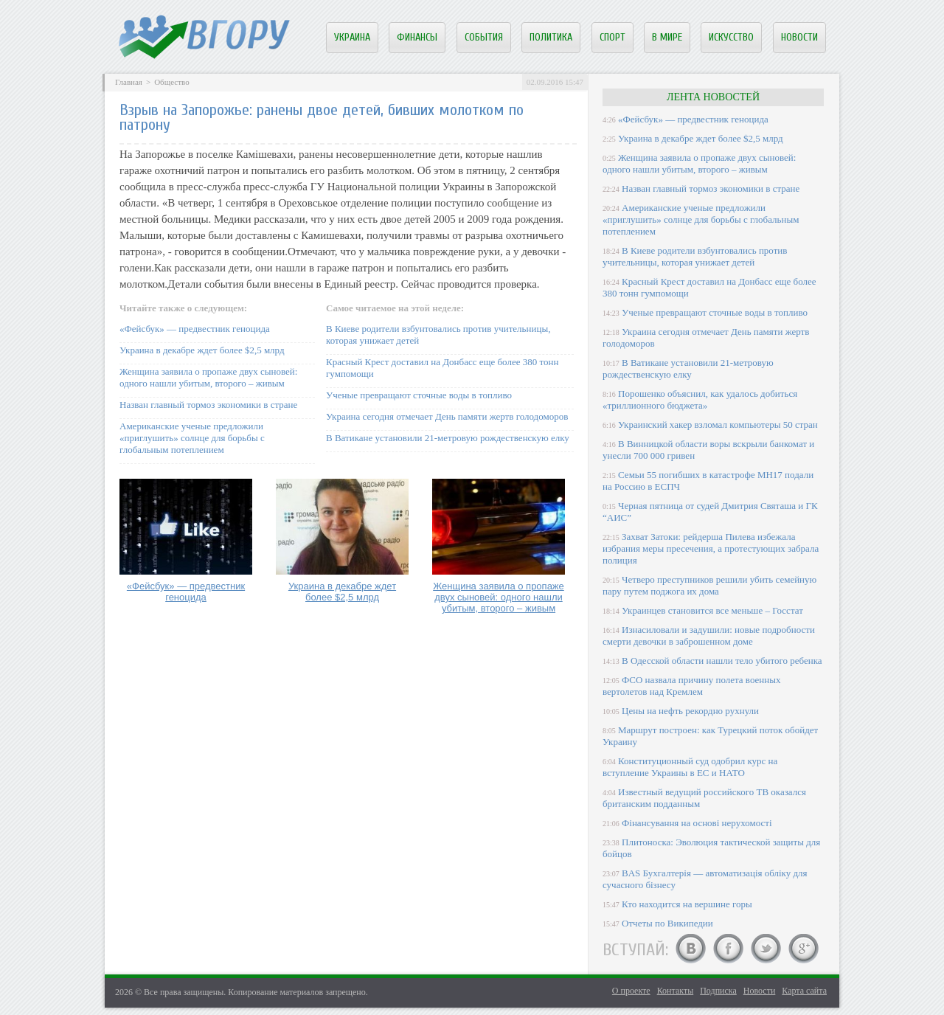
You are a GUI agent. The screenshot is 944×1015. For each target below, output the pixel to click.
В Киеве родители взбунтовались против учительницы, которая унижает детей (695, 256)
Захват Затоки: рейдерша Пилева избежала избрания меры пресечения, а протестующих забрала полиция (711, 548)
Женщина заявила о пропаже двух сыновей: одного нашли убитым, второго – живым (208, 377)
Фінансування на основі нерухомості (697, 822)
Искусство (731, 37)
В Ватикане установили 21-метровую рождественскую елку (447, 437)
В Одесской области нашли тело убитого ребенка (722, 660)
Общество (171, 81)
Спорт (612, 37)
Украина (352, 37)
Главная (128, 81)
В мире (667, 37)
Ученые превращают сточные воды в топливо (419, 395)
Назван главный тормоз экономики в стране (208, 404)
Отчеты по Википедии (667, 923)
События (484, 37)
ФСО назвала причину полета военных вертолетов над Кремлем (691, 685)
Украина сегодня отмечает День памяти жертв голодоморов (447, 416)
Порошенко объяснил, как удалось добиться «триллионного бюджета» (700, 399)
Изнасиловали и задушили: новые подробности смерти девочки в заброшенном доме (709, 635)
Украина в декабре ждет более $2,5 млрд (202, 350)
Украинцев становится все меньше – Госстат (712, 610)
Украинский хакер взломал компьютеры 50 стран (718, 424)
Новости (799, 37)
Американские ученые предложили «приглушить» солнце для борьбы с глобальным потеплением (192, 437)
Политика (551, 37)
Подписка (718, 990)
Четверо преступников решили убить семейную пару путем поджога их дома (709, 585)
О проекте (631, 990)
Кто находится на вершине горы (687, 904)
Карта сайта (804, 990)
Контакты (675, 990)
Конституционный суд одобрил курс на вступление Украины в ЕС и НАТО (690, 766)
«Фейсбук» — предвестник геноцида (194, 328)
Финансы (417, 37)
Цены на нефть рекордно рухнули (690, 710)
